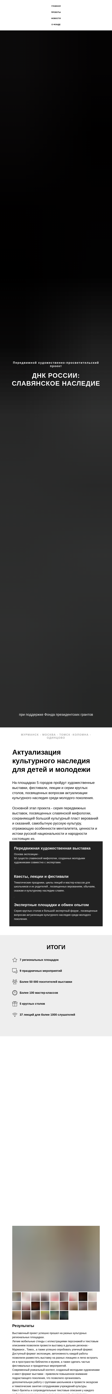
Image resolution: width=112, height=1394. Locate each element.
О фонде (56, 24)
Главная (56, 6)
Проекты (56, 12)
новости (56, 18)
